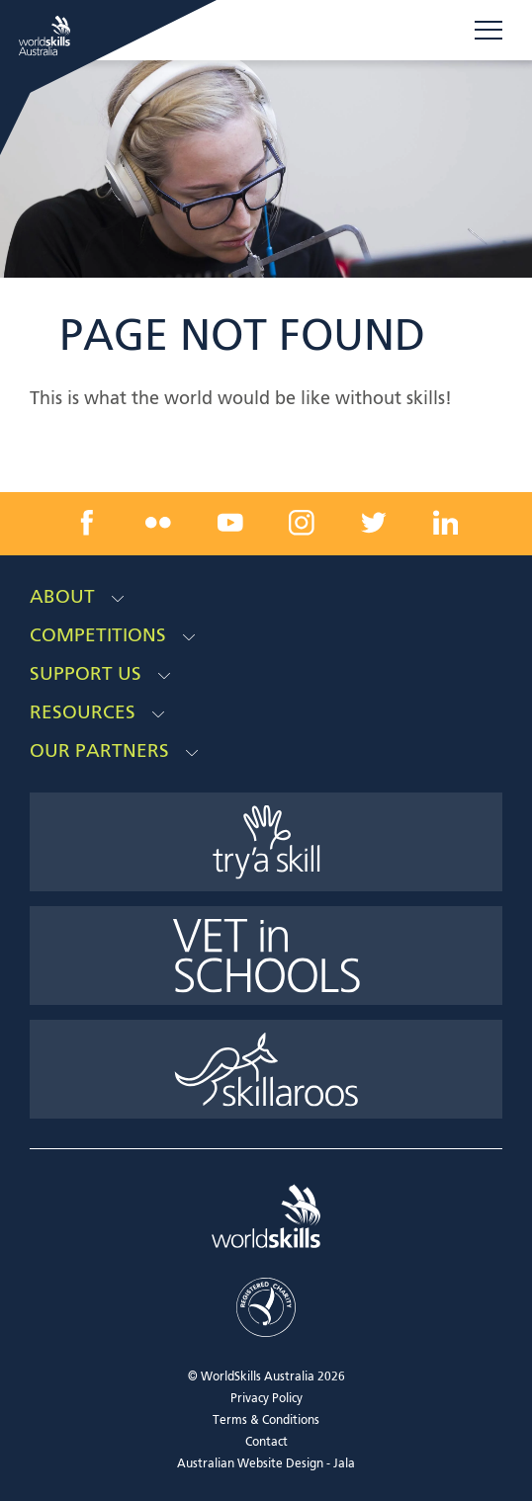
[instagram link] (301, 523)
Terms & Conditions (266, 1421)
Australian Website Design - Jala (266, 1464)
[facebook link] (87, 523)
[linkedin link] (445, 523)
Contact (266, 1443)
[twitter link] (374, 523)
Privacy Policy (266, 1399)
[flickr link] (158, 523)
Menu (488, 30)
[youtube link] (230, 523)
